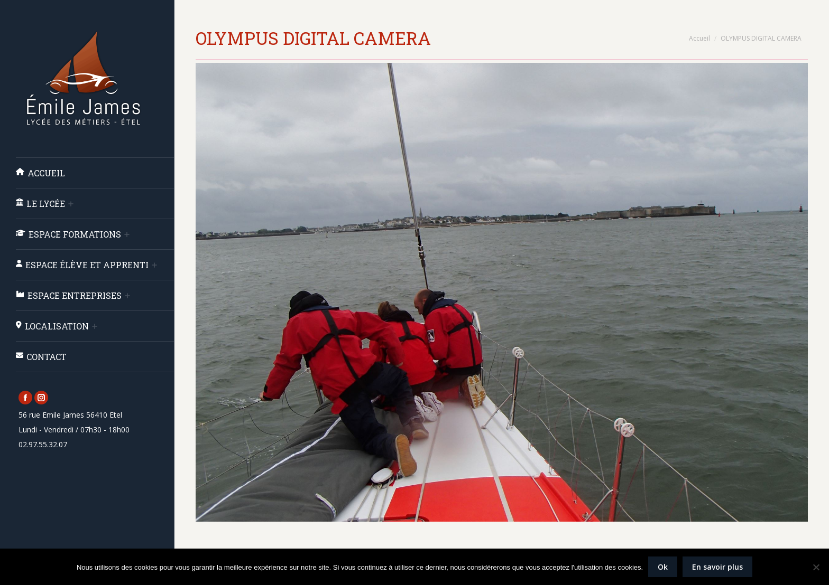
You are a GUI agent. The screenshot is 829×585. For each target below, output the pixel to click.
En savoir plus (717, 567)
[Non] (815, 567)
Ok (663, 567)
